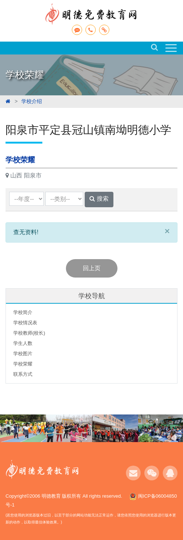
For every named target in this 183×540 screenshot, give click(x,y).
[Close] (167, 231)
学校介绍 (31, 101)
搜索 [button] (98, 198)
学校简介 (22, 312)
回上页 (92, 268)
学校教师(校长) (29, 333)
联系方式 (22, 374)
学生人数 (22, 343)
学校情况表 (25, 322)
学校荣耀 (22, 364)
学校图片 (22, 353)
